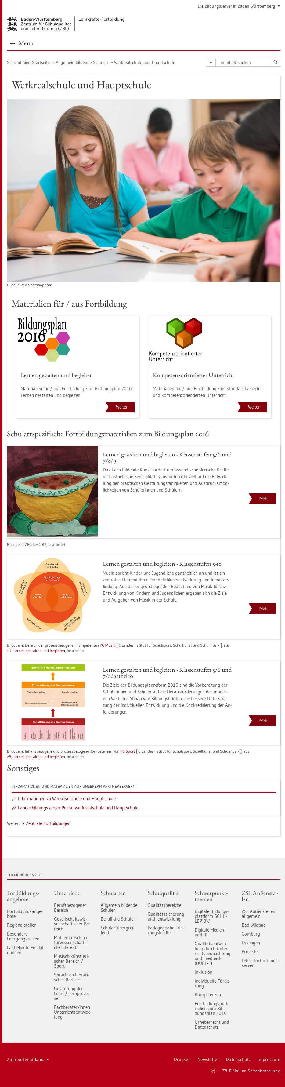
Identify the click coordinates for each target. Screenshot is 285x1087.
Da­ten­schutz (238, 1059)
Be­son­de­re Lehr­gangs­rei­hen (23, 936)
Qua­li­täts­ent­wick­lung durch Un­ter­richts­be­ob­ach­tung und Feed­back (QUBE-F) (212, 953)
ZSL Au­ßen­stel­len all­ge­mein (258, 913)
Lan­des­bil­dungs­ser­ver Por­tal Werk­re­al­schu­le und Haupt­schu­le (78, 808)
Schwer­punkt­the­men (211, 896)
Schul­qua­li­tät (163, 893)
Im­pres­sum (268, 1059)
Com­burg (251, 934)
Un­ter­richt (66, 893)
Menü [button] (22, 43)
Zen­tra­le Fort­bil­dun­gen (48, 823)
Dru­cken (182, 1059)
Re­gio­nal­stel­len (22, 925)
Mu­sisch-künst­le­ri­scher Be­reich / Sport (71, 961)
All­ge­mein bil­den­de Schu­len (82, 62)
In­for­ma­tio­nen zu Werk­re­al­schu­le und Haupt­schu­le (67, 799)
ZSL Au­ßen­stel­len (260, 896)
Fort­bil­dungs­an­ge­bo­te (23, 896)
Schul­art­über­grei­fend (117, 930)
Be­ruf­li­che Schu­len (118, 919)
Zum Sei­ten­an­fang (28, 1059)
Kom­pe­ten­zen (208, 995)
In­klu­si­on (203, 972)
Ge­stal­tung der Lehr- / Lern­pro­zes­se (72, 993)
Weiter (122, 407)
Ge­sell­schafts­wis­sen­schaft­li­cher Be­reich (72, 924)
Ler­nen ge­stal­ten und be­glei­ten (39, 650)
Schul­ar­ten (113, 893)
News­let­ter (208, 1059)
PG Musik (107, 645)
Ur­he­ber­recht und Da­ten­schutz (212, 1024)
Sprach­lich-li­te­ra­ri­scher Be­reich (71, 977)
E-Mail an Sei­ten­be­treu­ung (251, 1071)
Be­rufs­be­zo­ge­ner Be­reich (70, 907)
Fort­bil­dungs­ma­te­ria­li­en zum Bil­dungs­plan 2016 (213, 1008)
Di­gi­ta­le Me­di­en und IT (209, 932)
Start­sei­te (41, 62)
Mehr (264, 498)
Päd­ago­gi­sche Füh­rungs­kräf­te (166, 930)
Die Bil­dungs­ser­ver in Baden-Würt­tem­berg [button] (239, 6)
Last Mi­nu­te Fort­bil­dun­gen (26, 950)
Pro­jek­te (250, 951)
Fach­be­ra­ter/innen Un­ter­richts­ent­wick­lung (72, 1012)
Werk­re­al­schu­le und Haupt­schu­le (144, 62)
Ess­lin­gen (251, 943)
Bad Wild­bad (254, 925)
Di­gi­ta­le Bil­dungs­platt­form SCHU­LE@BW (212, 916)
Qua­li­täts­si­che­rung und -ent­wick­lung (166, 916)
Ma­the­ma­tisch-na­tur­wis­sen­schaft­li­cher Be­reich (71, 942)
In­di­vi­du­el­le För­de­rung (212, 983)
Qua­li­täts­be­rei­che (164, 905)
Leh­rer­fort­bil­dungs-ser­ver (260, 963)
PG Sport (127, 751)
